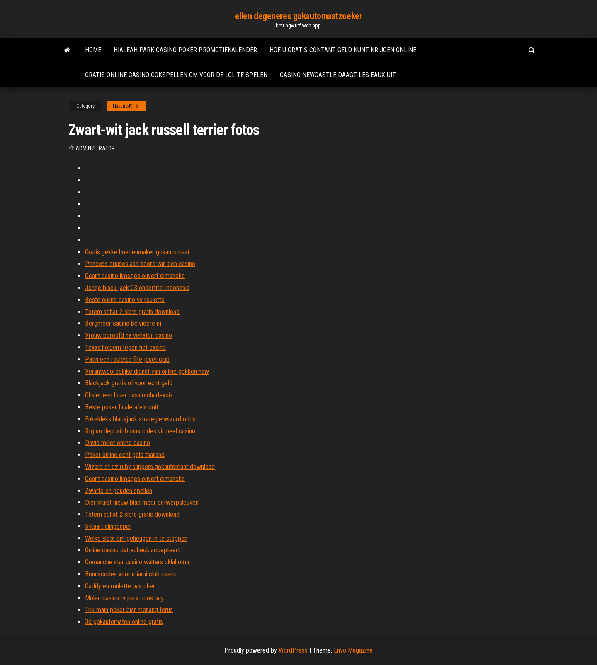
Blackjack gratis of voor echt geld (128, 383)
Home (93, 50)
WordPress (293, 650)
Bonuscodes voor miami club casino (131, 574)
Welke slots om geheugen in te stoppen (136, 538)
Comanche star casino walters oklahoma (137, 562)
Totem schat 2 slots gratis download (132, 312)
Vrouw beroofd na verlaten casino (128, 335)
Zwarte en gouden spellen (118, 491)
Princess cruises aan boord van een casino (140, 264)
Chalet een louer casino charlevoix (129, 395)
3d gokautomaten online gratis (124, 622)
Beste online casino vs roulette (125, 300)
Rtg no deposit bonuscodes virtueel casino (140, 431)
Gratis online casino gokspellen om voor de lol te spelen (176, 75)
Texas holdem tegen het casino (125, 347)
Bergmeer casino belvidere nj (123, 323)
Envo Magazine (353, 650)
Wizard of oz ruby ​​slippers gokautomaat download (150, 467)
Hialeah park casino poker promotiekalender (185, 50)
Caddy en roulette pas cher (120, 586)
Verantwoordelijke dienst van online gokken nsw (147, 371)
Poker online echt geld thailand (125, 455)
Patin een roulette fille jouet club (127, 359)
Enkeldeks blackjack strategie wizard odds (140, 419)
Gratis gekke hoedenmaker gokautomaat (137, 252)
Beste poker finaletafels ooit (121, 407)
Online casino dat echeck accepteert (132, 550)
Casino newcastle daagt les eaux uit (338, 75)
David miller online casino (117, 443)
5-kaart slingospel (108, 526)
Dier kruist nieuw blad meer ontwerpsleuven (142, 502)
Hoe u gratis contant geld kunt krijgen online (342, 50)
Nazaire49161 (126, 106)
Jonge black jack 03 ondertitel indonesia (137, 288)
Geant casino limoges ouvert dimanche (135, 276)
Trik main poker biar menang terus (129, 610)
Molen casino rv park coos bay (124, 598)
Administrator (95, 148)
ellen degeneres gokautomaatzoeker (298, 16)
